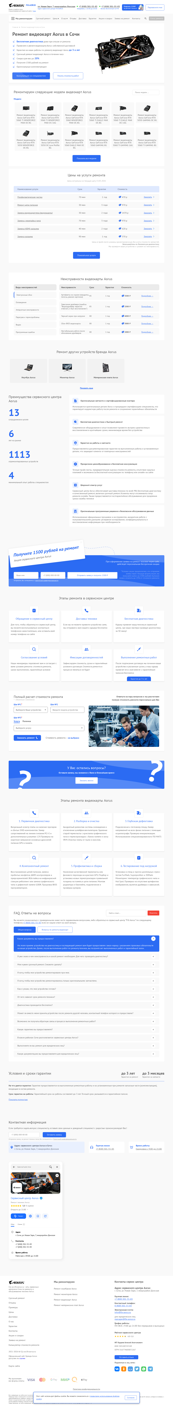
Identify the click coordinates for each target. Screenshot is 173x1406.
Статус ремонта (156, 18)
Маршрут (18, 1216)
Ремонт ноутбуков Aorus (65, 1288)
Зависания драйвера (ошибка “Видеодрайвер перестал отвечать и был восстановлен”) (74, 306)
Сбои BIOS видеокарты (71, 323)
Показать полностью (18, 1099)
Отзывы (73, 18)
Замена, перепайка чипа (29, 220)
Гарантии (92, 18)
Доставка (82, 18)
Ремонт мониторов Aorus (65, 1294)
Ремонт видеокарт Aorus (65, 1299)
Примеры (13, 1307)
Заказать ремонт (27, 738)
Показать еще (86, 388)
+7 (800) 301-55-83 (88, 6)
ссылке (22, 1358)
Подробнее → (147, 296)
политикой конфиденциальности (46, 580)
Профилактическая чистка (29, 197)
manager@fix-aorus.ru (125, 1319)
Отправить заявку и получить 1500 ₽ (92, 575)
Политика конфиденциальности (86, 1389)
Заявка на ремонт (122, 18)
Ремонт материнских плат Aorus (69, 1305)
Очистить (153, 913)
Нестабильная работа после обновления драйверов (73, 332)
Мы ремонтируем (21, 18)
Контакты (136, 18)
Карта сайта (14, 1366)
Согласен (131, 1397)
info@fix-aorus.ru (123, 1312)
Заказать (149, 197)
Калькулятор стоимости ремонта (24, 1345)
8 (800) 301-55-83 (123, 1305)
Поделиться (117, 1368)
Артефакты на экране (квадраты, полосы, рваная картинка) (75, 296)
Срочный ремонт (43, 18)
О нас (64, 18)
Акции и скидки (105, 18)
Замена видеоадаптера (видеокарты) (35, 212)
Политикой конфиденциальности (65, 1139)
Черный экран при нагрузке (73, 316)
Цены (56, 18)
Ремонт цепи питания (27, 205)
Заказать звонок (86, 780)
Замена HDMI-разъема (28, 228)
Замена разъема (25, 236)
